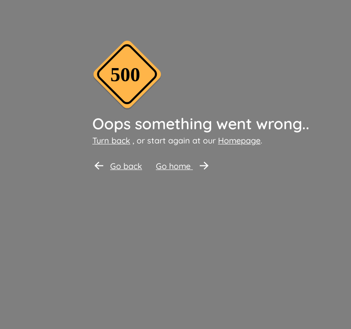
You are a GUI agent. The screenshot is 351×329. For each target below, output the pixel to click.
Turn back (111, 140)
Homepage (239, 140)
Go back (118, 166)
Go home (182, 166)
